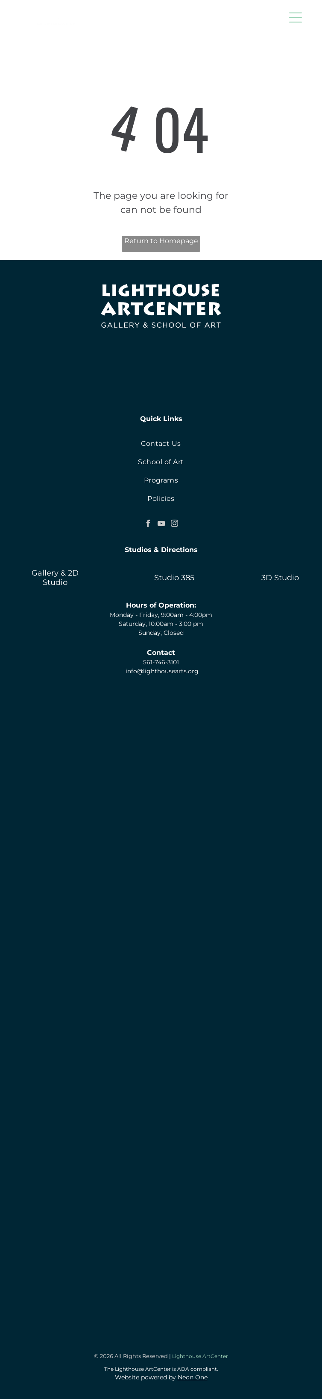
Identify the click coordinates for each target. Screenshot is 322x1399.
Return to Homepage (161, 241)
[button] (295, 17)
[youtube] (161, 524)
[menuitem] (161, 443)
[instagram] (174, 524)
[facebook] (147, 524)
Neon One (193, 1377)
